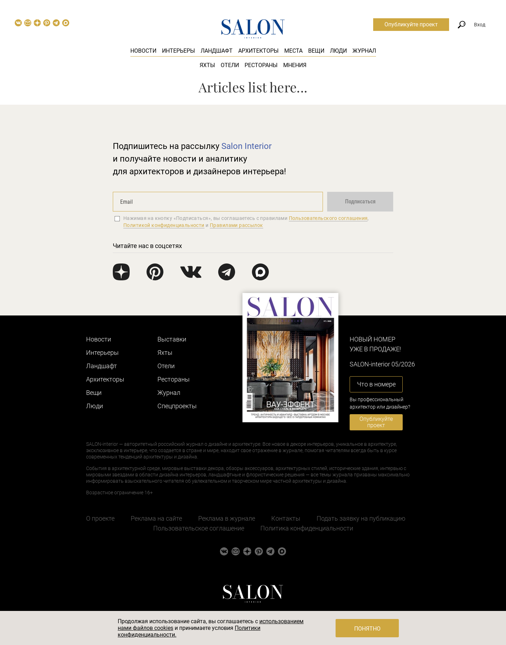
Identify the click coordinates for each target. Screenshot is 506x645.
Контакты (285, 518)
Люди (338, 50)
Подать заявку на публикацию (361, 518)
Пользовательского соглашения (328, 218)
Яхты (207, 65)
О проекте (100, 518)
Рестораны (261, 65)
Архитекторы (258, 50)
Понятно (367, 628)
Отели (230, 65)
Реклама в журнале (226, 518)
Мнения (294, 65)
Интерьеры (178, 50)
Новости (143, 50)
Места (293, 50)
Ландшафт (217, 50)
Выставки (171, 339)
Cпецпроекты (177, 406)
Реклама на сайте (156, 518)
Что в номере (376, 384)
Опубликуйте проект (411, 24)
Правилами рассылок (236, 225)
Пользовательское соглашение (198, 528)
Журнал (364, 50)
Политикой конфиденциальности (164, 225)
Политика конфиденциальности (306, 528)
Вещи (316, 50)
